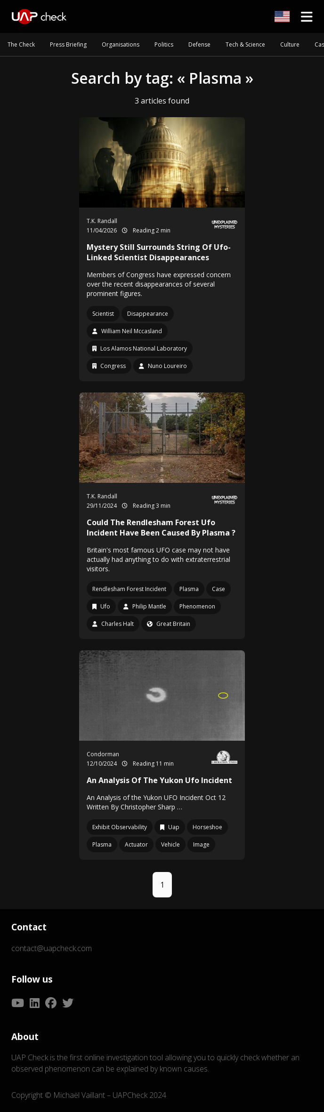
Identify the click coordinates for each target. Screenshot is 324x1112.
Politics (163, 44)
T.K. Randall (102, 221)
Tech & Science (245, 44)
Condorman (103, 754)
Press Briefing (68, 44)
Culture (290, 44)
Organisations (120, 44)
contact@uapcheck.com (51, 948)
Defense (199, 44)
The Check (21, 44)
